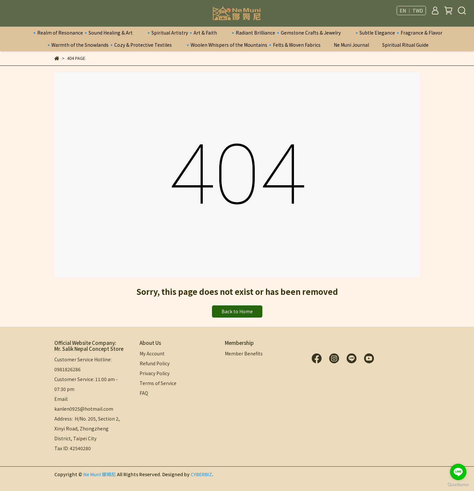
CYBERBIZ (201, 474)
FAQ (144, 393)
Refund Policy (155, 363)
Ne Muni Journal (351, 44)
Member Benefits (244, 353)
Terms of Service (158, 383)
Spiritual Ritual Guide (405, 44)
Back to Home (237, 311)
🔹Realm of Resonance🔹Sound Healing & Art (82, 32)
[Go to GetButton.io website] (458, 484)
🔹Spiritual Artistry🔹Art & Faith (181, 32)
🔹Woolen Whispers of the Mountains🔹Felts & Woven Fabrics (253, 44)
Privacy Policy (155, 373)
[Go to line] (458, 472)
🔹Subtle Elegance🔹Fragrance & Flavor (398, 32)
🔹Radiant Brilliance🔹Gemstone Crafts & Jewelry (285, 32)
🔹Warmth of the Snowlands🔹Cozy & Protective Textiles (109, 44)
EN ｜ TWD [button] (411, 10)
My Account (152, 353)
